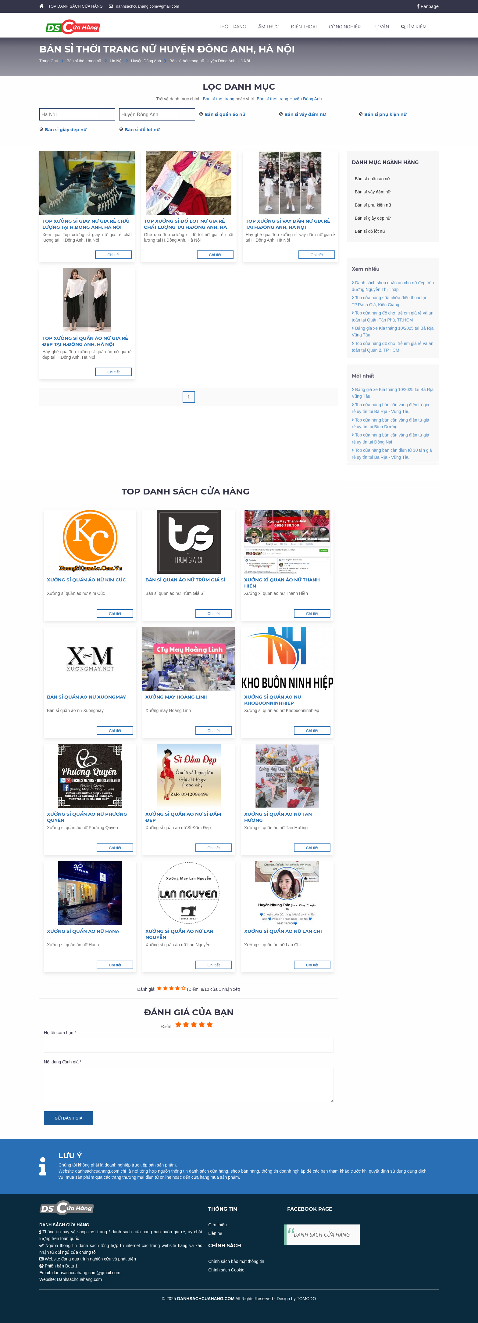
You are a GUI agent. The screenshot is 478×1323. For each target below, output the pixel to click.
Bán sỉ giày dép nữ (66, 129)
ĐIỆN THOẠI (304, 27)
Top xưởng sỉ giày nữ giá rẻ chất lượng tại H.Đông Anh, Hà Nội (86, 224)
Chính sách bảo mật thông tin (236, 1261)
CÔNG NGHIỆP (345, 27)
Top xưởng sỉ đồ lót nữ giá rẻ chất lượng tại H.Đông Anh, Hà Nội (185, 224)
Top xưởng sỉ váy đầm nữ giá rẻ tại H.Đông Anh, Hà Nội (288, 224)
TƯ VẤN (381, 27)
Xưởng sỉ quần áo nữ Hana (83, 931)
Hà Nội (116, 61)
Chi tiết (113, 255)
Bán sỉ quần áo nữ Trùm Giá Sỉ (185, 580)
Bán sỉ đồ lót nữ (142, 129)
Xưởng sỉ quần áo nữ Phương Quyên (87, 817)
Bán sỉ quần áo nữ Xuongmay (86, 697)
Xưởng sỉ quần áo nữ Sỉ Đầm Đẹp (183, 817)
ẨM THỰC (268, 27)
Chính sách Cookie (226, 1269)
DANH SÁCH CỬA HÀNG (322, 1234)
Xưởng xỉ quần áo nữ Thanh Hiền (282, 583)
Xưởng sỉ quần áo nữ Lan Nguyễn (179, 934)
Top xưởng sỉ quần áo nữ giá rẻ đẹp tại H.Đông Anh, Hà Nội (85, 341)
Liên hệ (215, 1233)
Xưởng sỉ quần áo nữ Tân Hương (278, 817)
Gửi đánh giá (69, 1118)
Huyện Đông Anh (146, 61)
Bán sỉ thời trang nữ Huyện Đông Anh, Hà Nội (209, 61)
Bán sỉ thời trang (218, 98)
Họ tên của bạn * (60, 1032)
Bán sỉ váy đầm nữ (305, 114)
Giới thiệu (217, 1224)
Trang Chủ (48, 61)
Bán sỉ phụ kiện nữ (385, 114)
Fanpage (428, 6)
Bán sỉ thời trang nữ (84, 61)
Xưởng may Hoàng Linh (176, 697)
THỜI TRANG (232, 27)
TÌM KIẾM (413, 27)
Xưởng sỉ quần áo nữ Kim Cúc (86, 580)
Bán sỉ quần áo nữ (225, 114)
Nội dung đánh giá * (62, 1061)
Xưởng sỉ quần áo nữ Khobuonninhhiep (272, 700)
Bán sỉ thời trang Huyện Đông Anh (289, 98)
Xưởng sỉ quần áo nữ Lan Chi (283, 931)
